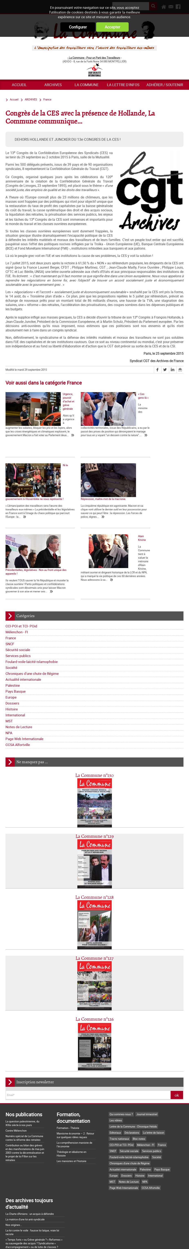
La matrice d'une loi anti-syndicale (25, 1161)
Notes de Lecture (19, 669)
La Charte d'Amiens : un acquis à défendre (30, 1156)
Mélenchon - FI (17, 574)
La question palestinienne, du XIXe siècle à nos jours (22, 1065)
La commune (87, 84)
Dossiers (12, 645)
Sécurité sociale (18, 592)
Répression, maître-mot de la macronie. (28, 505)
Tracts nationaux (119, 1081)
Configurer (78, 27)
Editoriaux (115, 1075)
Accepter (112, 27)
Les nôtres (116, 1062)
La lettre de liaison (153, 1075)
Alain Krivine (135, 505)
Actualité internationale (23, 621)
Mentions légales (121, 1241)
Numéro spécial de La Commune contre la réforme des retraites (24, 1080)
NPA (9, 675)
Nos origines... (14, 1167)
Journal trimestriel (146, 1056)
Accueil (19, 84)
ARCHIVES (53, 84)
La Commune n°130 (94, 718)
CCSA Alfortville (18, 687)
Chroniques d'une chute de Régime (32, 615)
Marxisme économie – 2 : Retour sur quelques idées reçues (75, 1077)
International (15, 657)
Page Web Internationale (24, 681)
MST (9, 663)
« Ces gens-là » (75, 428)
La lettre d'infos (123, 84)
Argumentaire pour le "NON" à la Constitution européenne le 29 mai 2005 (31, 1211)
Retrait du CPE (14, 1219)
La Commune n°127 (94, 901)
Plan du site (146, 1241)
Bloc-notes (139, 1081)
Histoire (12, 651)
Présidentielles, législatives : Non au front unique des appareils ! (91, 507)
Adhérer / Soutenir (164, 84)
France (11, 580)
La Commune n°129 (94, 779)
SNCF (10, 586)
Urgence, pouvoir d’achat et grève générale (30, 428)
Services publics (18, 598)
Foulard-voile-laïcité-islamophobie (32, 604)
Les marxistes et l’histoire (71, 1103)
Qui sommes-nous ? (121, 1056)
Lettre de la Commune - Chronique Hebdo (133, 1069)
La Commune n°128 (94, 840)
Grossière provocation (18, 1204)
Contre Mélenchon (16, 1073)
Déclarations (132, 1075)
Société (11, 610)
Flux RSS (99, 1241)
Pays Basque (16, 633)
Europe (11, 639)
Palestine (13, 627)
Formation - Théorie (68, 1070)
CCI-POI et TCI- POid (21, 568)
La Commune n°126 (94, 961)
